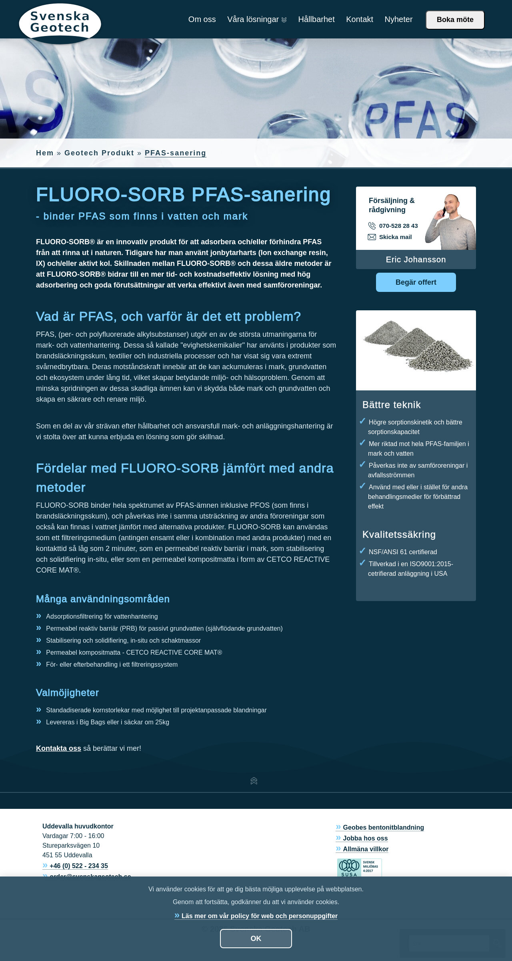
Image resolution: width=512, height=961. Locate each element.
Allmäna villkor (366, 849)
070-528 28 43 (393, 225)
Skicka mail (390, 237)
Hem (45, 153)
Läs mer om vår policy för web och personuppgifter (260, 916)
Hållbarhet (316, 19)
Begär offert (416, 282)
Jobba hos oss (365, 838)
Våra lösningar (257, 19)
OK (256, 939)
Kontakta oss (58, 748)
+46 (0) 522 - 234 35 (79, 865)
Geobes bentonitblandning (383, 827)
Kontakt (359, 19)
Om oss (202, 19)
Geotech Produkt (99, 153)
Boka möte (455, 20)
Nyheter (399, 19)
